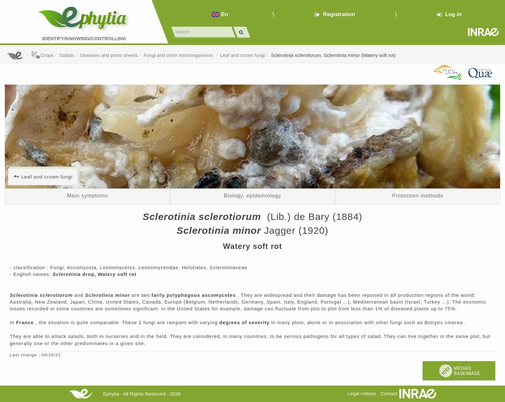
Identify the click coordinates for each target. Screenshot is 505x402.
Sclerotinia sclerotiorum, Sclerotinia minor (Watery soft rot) (333, 55)
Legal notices (362, 393)
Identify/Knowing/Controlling (84, 38)
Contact (388, 393)
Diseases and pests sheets (109, 55)
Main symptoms (87, 195)
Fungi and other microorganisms (179, 55)
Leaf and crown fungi (242, 55)
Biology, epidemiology (252, 195)
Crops (42, 55)
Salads (66, 55)
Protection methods (417, 195)
